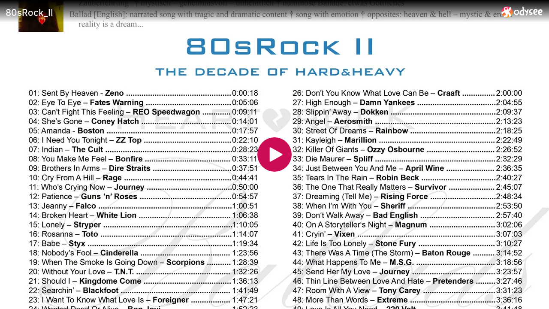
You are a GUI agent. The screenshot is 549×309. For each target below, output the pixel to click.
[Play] (274, 154)
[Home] (522, 12)
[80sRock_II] (250, 12)
